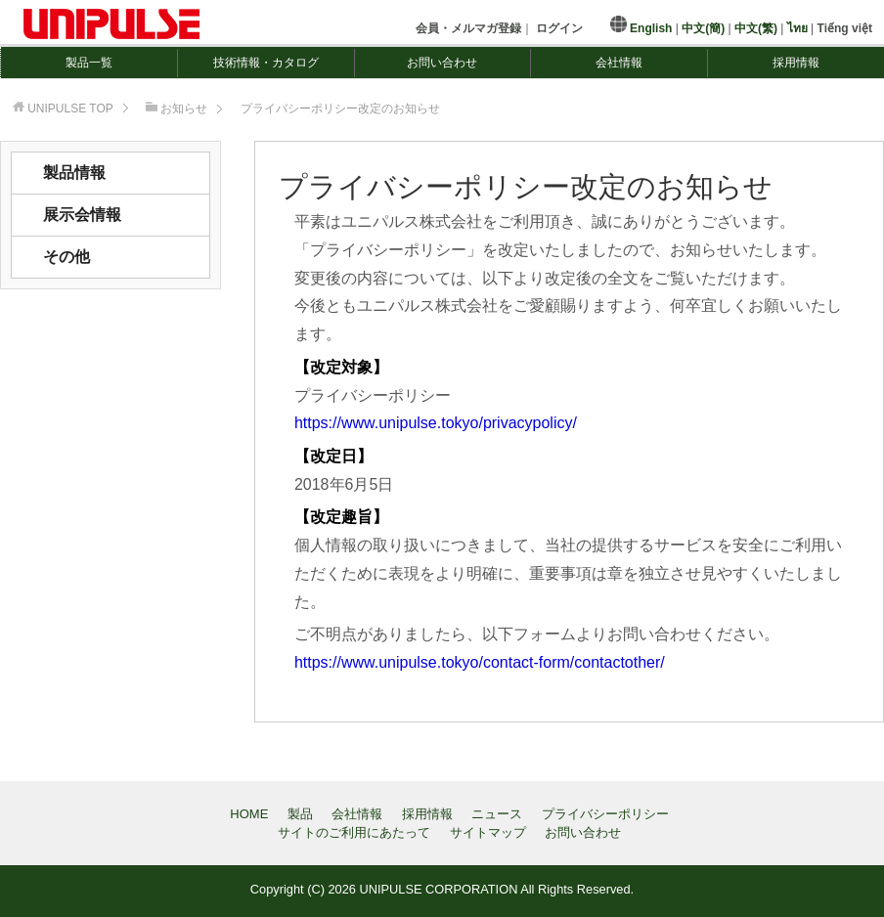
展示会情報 (82, 214)
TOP (70, 108)
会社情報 (619, 62)
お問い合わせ (442, 62)
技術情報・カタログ (266, 62)
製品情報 (74, 172)
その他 (66, 256)
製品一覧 (89, 62)
